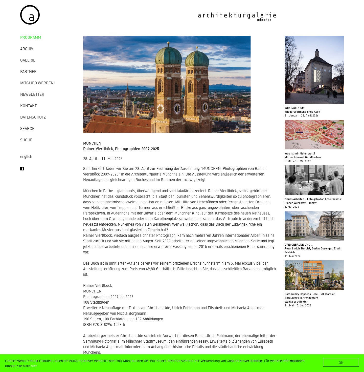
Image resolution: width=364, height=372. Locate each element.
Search (27, 128)
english (26, 156)
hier (34, 365)
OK (341, 362)
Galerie (27, 60)
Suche (26, 139)
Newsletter (32, 94)
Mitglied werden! (37, 82)
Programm (30, 37)
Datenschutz (33, 117)
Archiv (26, 48)
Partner (28, 71)
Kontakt (28, 105)
